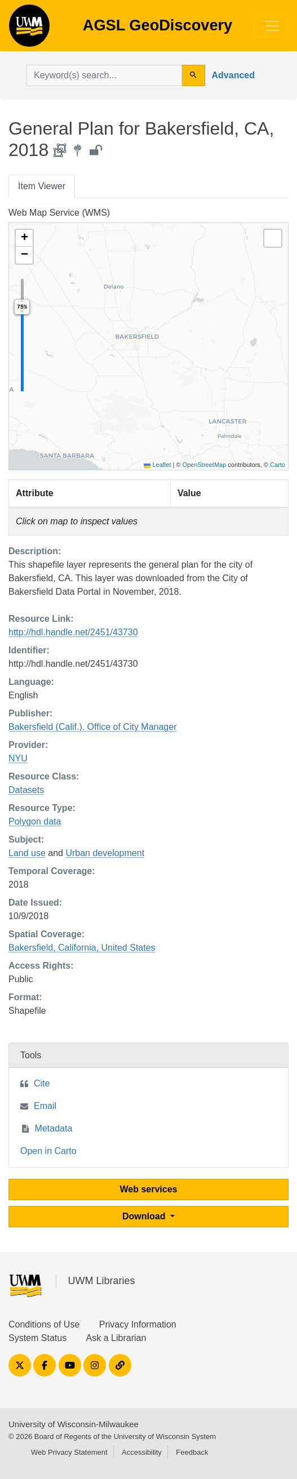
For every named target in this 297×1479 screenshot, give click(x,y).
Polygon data (34, 821)
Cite (42, 1083)
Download (145, 1216)
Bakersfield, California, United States (82, 947)
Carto (277, 464)
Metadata (54, 1128)
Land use (27, 853)
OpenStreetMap (205, 464)
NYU (18, 758)
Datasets (26, 790)
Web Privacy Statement (69, 1452)
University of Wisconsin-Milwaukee (73, 1424)
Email (45, 1106)
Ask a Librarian (116, 1338)
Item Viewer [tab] (41, 186)
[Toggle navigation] (272, 26)
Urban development (104, 853)
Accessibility (142, 1452)
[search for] (104, 75)
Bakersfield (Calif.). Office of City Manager (92, 727)
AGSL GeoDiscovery (29, 29)
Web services (149, 1189)
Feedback (192, 1452)
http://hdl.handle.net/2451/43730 (73, 632)
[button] (24, 238)
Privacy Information (137, 1324)
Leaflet (157, 464)
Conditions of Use (43, 1324)
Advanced (233, 75)
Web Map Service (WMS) (59, 212)
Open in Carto (48, 1151)
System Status (37, 1338)
